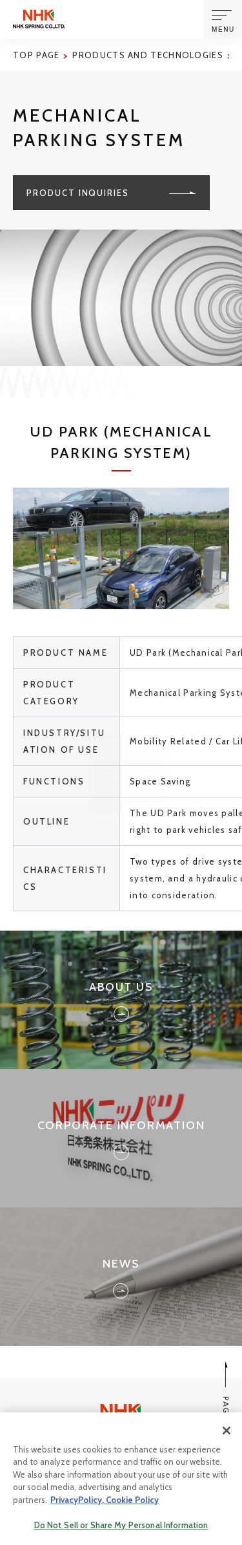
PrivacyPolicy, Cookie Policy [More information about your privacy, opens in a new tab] (104, 1501)
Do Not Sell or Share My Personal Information (121, 1527)
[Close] (226, 1432)
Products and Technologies (147, 55)
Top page (36, 55)
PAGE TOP (226, 1401)
